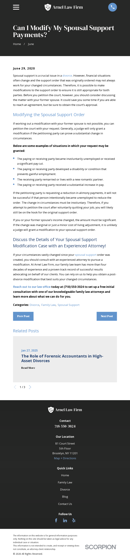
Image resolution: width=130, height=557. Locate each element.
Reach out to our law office (32, 287)
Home (65, 475)
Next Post (107, 316)
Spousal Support (68, 305)
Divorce (34, 305)
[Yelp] (74, 520)
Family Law (48, 305)
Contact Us (65, 504)
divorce (67, 75)
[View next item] (30, 387)
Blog (65, 496)
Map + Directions (65, 458)
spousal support (85, 255)
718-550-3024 (65, 426)
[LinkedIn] (65, 520)
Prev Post (23, 316)
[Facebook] (56, 520)
